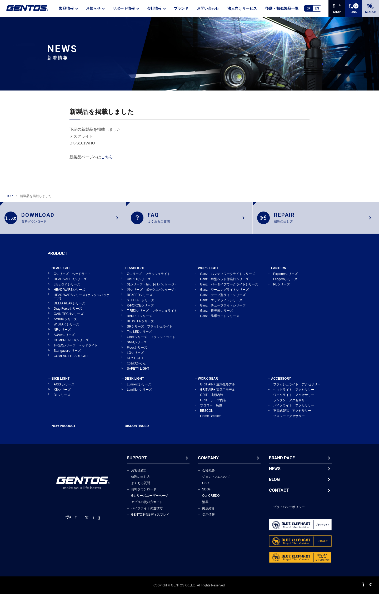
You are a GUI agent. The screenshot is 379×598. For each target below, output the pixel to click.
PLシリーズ (281, 288)
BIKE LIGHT (60, 382)
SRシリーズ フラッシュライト (149, 330)
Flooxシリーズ (137, 351)
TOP (9, 196)
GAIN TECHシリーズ (68, 317)
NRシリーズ (62, 333)
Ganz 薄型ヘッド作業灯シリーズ (224, 282)
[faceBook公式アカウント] (68, 521)
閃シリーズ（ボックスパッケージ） (152, 293)
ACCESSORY (281, 382)
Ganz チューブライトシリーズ (223, 309)
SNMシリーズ (137, 346)
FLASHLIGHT (135, 271)
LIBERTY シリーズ (67, 288)
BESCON (206, 414)
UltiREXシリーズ (139, 282)
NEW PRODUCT (64, 429)
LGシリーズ (135, 356)
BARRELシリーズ (139, 319)
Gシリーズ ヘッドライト (72, 277)
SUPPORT (137, 461)
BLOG (274, 482)
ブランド (181, 8)
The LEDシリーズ (139, 335)
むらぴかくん (136, 367)
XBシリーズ (62, 393)
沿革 (205, 505)
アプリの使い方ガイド (147, 505)
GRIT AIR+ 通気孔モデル (217, 388)
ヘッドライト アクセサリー (293, 393)
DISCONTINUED (137, 429)
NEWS (275, 472)
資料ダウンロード (143, 493)
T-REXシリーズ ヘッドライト (76, 349)
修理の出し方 (140, 480)
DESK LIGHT (134, 382)
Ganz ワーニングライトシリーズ (224, 293)
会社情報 (154, 8)
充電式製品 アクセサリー (292, 414)
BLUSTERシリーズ (140, 324)
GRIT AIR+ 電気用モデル (217, 393)
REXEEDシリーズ (139, 298)
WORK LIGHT (208, 271)
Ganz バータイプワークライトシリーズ (229, 288)
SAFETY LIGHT (138, 372)
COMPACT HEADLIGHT (71, 359)
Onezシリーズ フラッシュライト (151, 340)
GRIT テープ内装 (213, 403)
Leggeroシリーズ (285, 282)
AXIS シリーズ (64, 388)
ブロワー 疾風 (211, 409)
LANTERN (278, 271)
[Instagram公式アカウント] (78, 521)
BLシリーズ (62, 398)
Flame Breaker (210, 419)
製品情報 (66, 8)
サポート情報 (124, 8)
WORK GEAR (208, 382)
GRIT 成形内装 (211, 398)
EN (317, 8)
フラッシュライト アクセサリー (297, 388)
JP (309, 8)
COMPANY (208, 461)
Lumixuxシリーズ (139, 388)
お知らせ (93, 8)
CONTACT (279, 493)
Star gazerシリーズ (67, 354)
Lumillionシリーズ (139, 393)
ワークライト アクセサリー (293, 398)
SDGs (206, 493)
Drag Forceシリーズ (68, 312)
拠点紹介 (208, 512)
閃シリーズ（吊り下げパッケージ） (152, 288)
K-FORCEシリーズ (140, 309)
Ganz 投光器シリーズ (216, 314)
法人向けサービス (242, 8)
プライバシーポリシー (289, 510)
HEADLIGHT (61, 271)
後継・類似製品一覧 (281, 8)
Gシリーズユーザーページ (149, 499)
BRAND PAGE (282, 461)
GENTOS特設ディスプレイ (150, 518)
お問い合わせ (208, 8)
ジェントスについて (216, 480)
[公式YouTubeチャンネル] (96, 521)
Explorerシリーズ (285, 277)
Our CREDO (211, 499)
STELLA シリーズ (140, 303)
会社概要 (208, 474)
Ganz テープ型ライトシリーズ (223, 298)
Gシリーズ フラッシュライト (148, 277)
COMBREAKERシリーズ (71, 343)
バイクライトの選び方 (147, 512)
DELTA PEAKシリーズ (69, 307)
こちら (107, 157)
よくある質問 (140, 486)
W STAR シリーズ (66, 328)
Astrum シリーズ (65, 322)
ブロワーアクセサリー (289, 419)
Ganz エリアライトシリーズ (221, 303)
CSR (205, 486)
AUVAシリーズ (64, 338)
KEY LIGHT (135, 361)
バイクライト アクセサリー (293, 409)
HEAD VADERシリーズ (70, 282)
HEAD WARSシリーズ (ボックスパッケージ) (81, 300)
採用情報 (208, 518)
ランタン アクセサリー (290, 403)
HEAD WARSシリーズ (69, 293)
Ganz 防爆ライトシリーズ (219, 319)
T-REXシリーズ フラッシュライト (152, 314)
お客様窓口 (139, 474)
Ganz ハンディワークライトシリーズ (227, 277)
